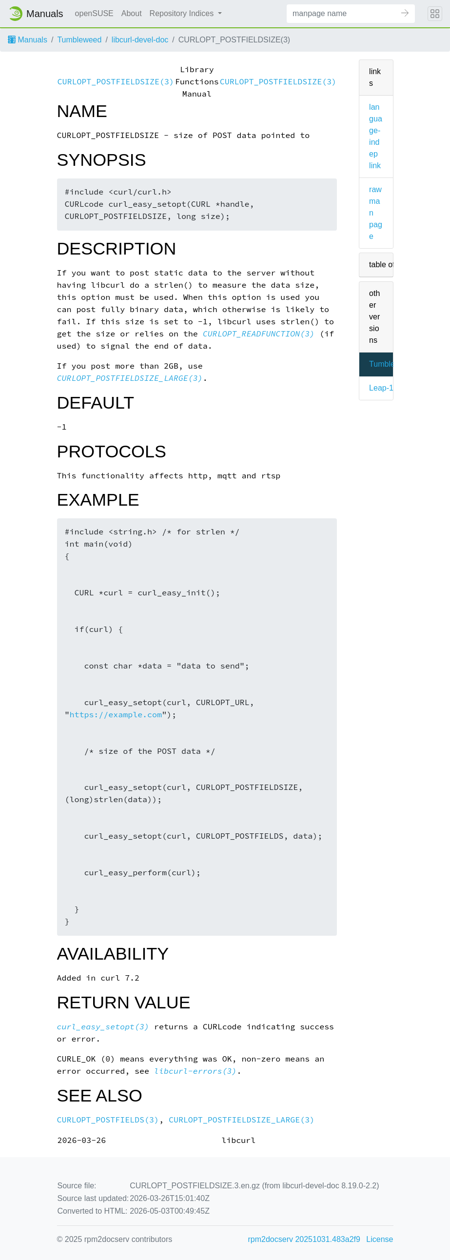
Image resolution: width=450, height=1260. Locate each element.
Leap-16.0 (386, 388)
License (379, 1239)
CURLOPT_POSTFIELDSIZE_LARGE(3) (130, 378)
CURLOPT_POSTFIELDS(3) (108, 1120)
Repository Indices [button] (183, 13)
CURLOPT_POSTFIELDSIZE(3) (116, 82)
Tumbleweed (79, 40)
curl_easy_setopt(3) (103, 1027)
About (131, 13)
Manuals (27, 40)
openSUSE (94, 13)
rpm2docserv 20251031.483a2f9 (304, 1239)
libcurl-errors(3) (195, 1071)
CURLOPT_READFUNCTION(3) (258, 334)
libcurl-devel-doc (140, 40)
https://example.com (115, 714)
